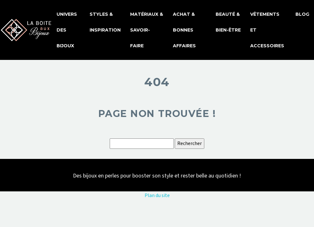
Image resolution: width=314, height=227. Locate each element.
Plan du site (157, 195)
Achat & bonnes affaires (184, 30)
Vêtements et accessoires (267, 30)
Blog (302, 14)
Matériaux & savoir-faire (146, 30)
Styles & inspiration (105, 22)
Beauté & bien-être (228, 22)
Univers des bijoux (67, 30)
